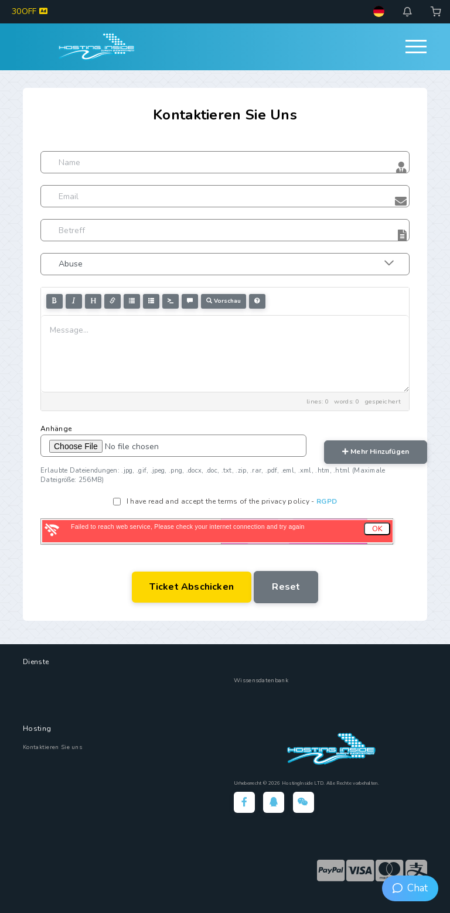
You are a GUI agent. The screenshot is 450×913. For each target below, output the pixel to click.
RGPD (326, 501)
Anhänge (55, 428)
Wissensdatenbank (261, 680)
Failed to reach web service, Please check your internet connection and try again (188, 526)
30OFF (29, 11)
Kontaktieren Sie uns (52, 747)
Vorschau (223, 301)
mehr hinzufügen (375, 451)
